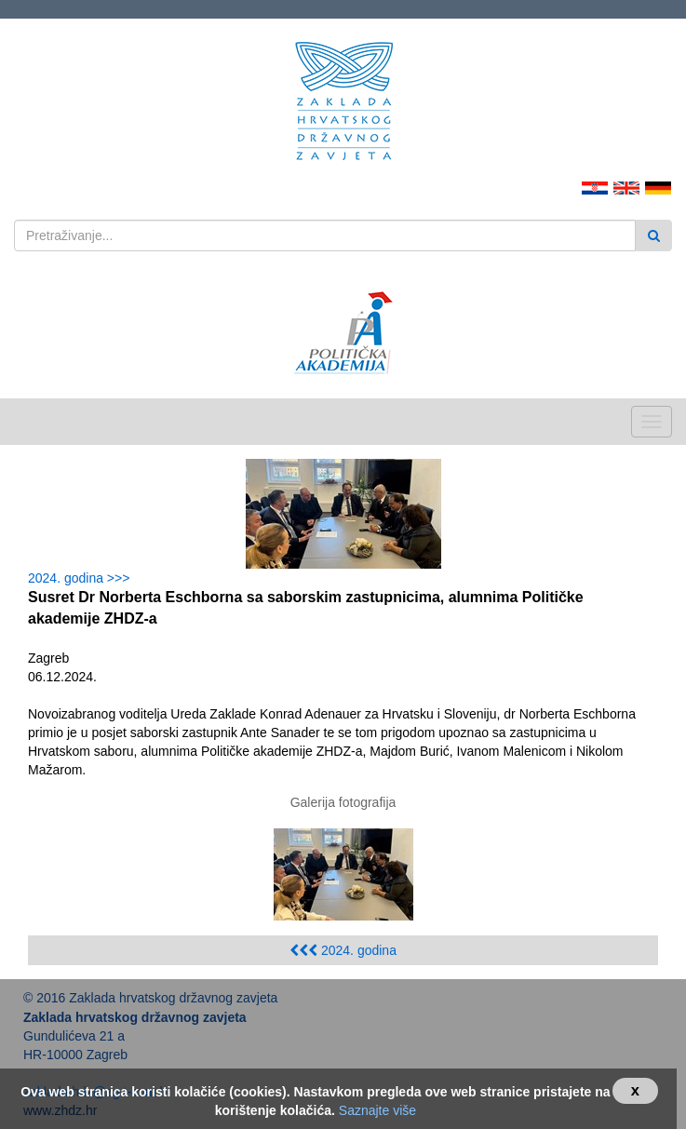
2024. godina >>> (82, 578)
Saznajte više (377, 1110)
